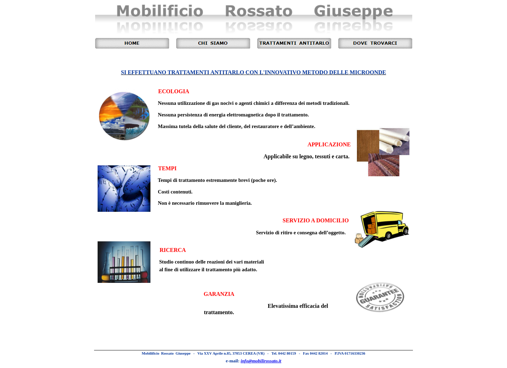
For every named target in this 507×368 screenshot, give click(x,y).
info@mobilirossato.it (261, 360)
